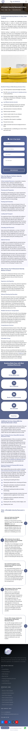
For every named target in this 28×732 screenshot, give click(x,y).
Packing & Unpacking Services (9, 678)
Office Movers (5, 674)
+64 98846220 (7, 712)
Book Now (14, 416)
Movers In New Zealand (7, 690)
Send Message (14, 170)
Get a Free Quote (5, 727)
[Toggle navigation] (26, 1)
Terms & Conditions (14, 730)
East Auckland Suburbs (7, 700)
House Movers (5, 669)
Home (2, 9)
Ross (10, 9)
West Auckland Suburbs (7, 697)
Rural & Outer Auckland (7, 704)
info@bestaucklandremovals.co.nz (13, 525)
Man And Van (5, 676)
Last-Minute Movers (6, 683)
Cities (6, 9)
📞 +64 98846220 (15, 1)
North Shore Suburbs (7, 695)
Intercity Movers (5, 680)
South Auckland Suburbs (7, 702)
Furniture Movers (6, 671)
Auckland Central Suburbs (8, 693)
